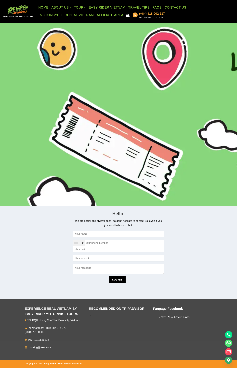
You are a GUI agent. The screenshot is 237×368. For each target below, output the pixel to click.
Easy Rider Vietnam (107, 7)
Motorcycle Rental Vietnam (67, 15)
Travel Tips (139, 7)
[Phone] (228, 334)
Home (43, 7)
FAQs (157, 7)
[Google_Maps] (228, 360)
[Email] (228, 351)
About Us (61, 7)
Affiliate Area (110, 15)
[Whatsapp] (228, 343)
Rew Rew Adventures (174, 317)
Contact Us (175, 7)
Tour (80, 7)
